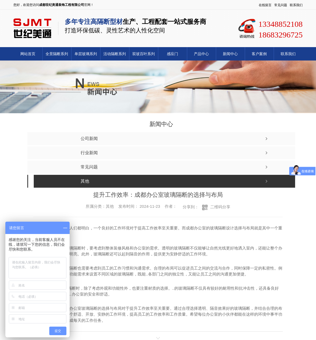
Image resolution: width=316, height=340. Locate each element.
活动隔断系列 (114, 54)
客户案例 (259, 54)
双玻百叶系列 (143, 54)
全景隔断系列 (57, 54)
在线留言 (265, 5)
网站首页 (27, 54)
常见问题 (280, 5)
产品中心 (201, 54)
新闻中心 (230, 54)
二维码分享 (220, 207)
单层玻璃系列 (85, 54)
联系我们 (296, 5)
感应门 (172, 54)
